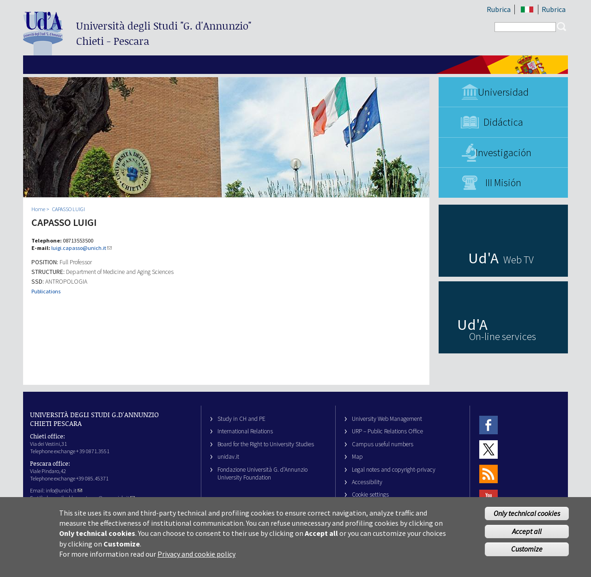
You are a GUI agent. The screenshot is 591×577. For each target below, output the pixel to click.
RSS (488, 474)
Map (357, 457)
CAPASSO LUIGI (68, 209)
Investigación (503, 152)
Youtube (488, 499)
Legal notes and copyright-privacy (393, 470)
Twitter (488, 449)
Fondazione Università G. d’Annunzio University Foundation (262, 473)
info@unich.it (64, 490)
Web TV (518, 259)
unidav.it (228, 457)
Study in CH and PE (241, 419)
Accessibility (367, 482)
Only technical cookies (527, 517)
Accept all (527, 535)
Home (38, 209)
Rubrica (499, 9)
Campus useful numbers (382, 444)
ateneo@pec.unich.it (109, 497)
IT (527, 9)
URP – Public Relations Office (387, 431)
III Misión (503, 182)
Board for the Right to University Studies (265, 444)
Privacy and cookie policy (196, 558)
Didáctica (503, 121)
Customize (527, 553)
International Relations (245, 431)
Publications (45, 291)
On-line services (502, 336)
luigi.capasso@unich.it (81, 247)
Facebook (488, 425)
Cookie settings (370, 494)
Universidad (503, 91)
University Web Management (387, 419)
